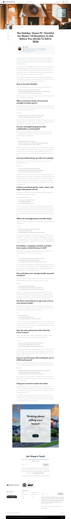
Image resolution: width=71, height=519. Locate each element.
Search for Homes (25, 494)
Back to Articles (20, 27)
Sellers (23, 498)
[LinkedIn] (9, 491)
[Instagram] (13, 491)
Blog (32, 496)
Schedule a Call (33, 494)
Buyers (23, 496)
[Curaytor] (12, 497)
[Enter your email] (33, 464)
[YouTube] (11, 491)
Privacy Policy (62, 512)
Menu (58, 2)
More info (45, 517)
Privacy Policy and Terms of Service (38, 472)
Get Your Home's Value (35, 492)
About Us (23, 492)
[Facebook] (7, 491)
